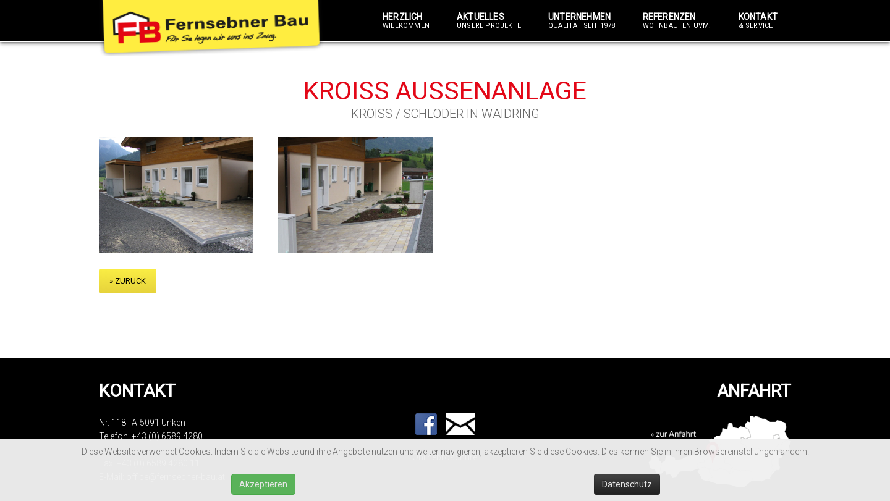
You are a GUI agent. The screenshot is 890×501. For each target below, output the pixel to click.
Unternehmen (582, 21)
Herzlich (406, 21)
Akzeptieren (263, 484)
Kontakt (758, 21)
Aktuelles (489, 21)
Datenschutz (627, 484)
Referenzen (677, 21)
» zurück (127, 280)
